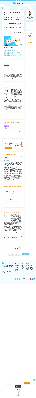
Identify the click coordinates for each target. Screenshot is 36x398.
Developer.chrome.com (7, 195)
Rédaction (18, 395)
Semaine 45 (4, 242)
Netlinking (18, 391)
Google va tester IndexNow (9, 53)
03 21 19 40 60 (17, 0)
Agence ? (18, 386)
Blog (22, 268)
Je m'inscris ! (25, 254)
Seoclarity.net (7, 94)
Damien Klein (30, 16)
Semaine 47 (22, 242)
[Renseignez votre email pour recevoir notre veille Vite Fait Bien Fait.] (14, 254)
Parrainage (23, 267)
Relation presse (18, 394)
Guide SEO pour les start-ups (10, 49)
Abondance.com (7, 161)
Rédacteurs (23, 265)
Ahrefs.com (7, 69)
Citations (18, 392)
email (20, 0)
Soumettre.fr (19, 3)
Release (27, 269)
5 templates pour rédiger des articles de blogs (12, 52)
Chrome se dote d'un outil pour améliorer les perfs (13, 54)
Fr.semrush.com (7, 130)
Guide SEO (27, 267)
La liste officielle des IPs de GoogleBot (11, 55)
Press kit (27, 268)
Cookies (31, 269)
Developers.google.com (7, 219)
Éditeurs (23, 266)
